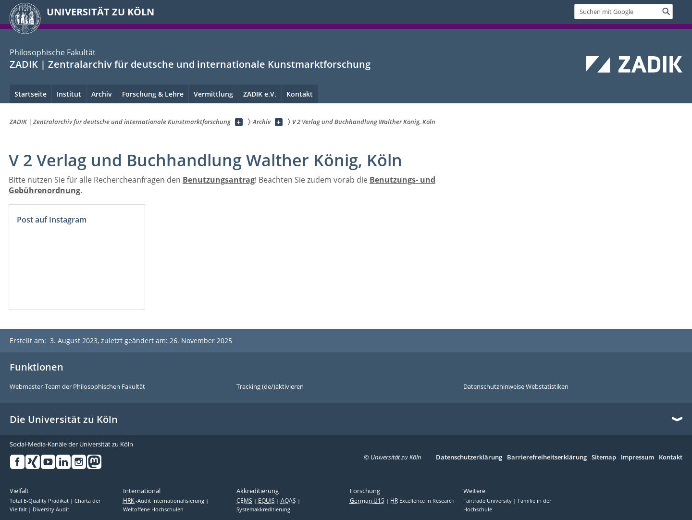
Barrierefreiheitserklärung (547, 457)
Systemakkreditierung (263, 509)
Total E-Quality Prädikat (40, 500)
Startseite (30, 94)
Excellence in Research (422, 500)
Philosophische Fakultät (53, 52)
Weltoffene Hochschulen (153, 509)
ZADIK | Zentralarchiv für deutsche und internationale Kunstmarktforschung (190, 64)
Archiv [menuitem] (101, 94)
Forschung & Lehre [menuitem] (153, 94)
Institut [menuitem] (69, 94)
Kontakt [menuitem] (299, 94)
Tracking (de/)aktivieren (270, 387)
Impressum (637, 457)
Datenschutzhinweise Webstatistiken (515, 387)
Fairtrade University (488, 500)
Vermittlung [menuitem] (213, 94)
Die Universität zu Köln (64, 419)
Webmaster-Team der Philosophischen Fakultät (77, 387)
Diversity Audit (51, 509)
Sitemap (604, 457)
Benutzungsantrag (219, 179)
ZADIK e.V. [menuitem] (259, 94)
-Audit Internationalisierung (164, 500)
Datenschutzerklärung (469, 457)
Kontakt (670, 457)
